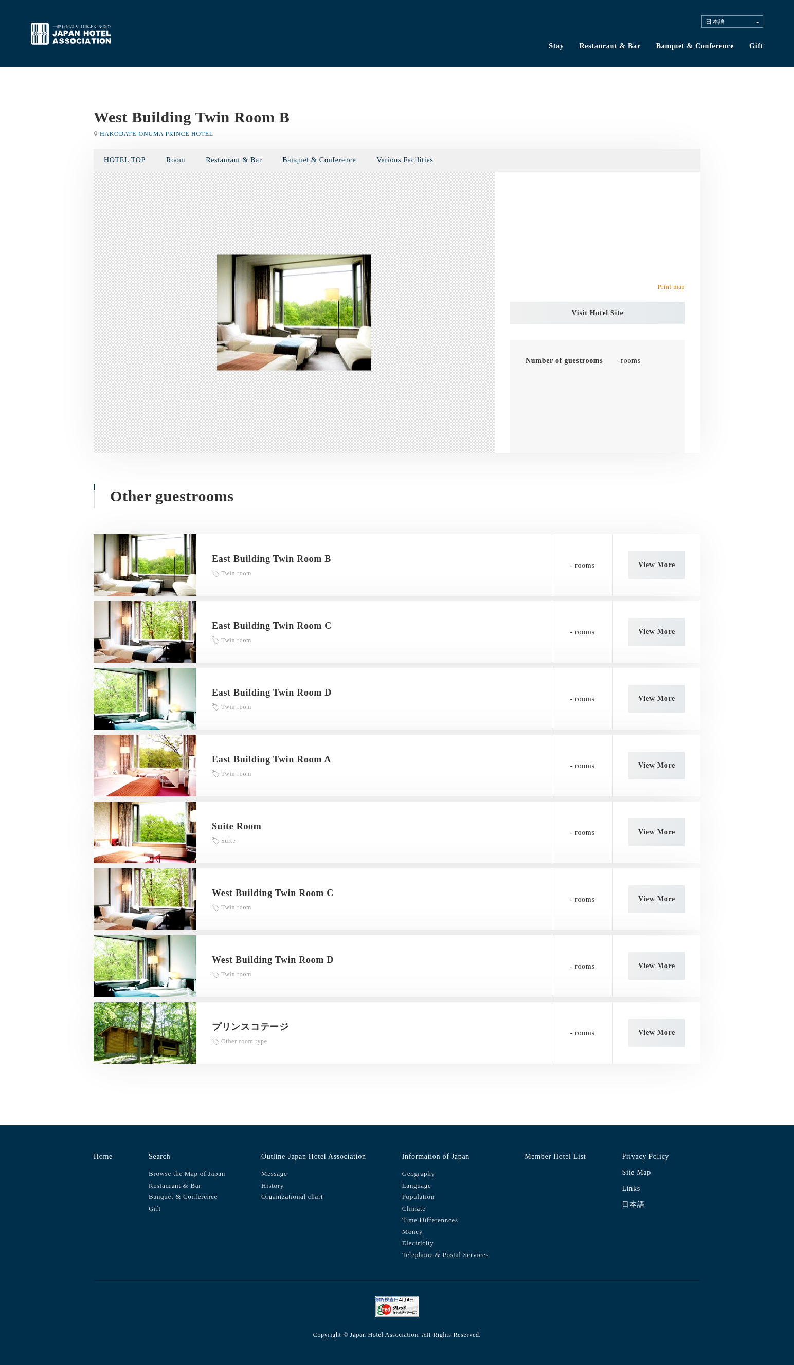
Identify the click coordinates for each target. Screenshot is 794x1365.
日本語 (633, 1204)
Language (416, 1185)
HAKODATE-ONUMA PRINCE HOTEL (156, 133)
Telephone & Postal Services (445, 1255)
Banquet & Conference (695, 46)
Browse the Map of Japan (187, 1173)
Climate (414, 1208)
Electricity (418, 1243)
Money (412, 1231)
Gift (756, 46)
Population (418, 1196)
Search (159, 1156)
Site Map (636, 1172)
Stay (556, 46)
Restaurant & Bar (609, 46)
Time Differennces (430, 1220)
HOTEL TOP (125, 160)
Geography (418, 1173)
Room (175, 160)
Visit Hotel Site (598, 313)
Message (274, 1173)
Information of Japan (436, 1156)
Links (631, 1188)
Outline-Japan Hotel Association (313, 1156)
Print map (671, 286)
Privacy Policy (645, 1156)
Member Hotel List (555, 1156)
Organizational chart (292, 1196)
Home (103, 1156)
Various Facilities (404, 160)
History (272, 1185)
